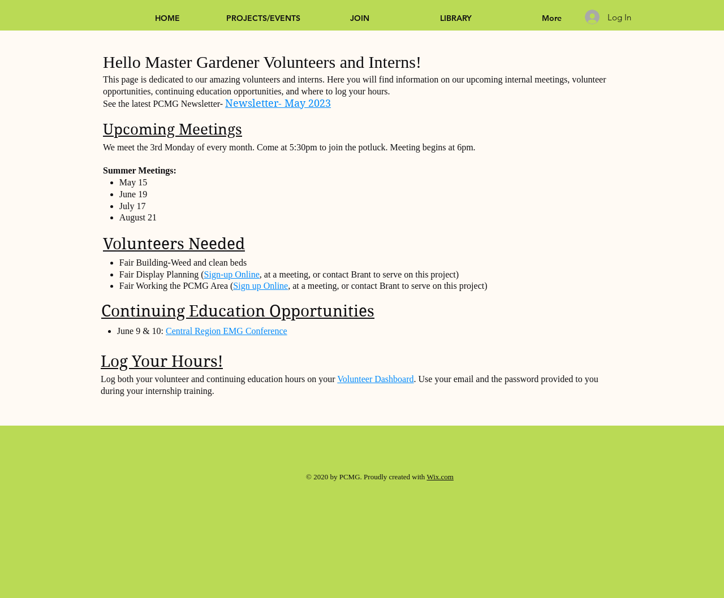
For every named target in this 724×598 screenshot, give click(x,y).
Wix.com (440, 477)
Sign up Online (260, 286)
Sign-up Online (232, 274)
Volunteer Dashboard (375, 379)
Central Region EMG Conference (226, 331)
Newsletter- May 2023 (278, 103)
